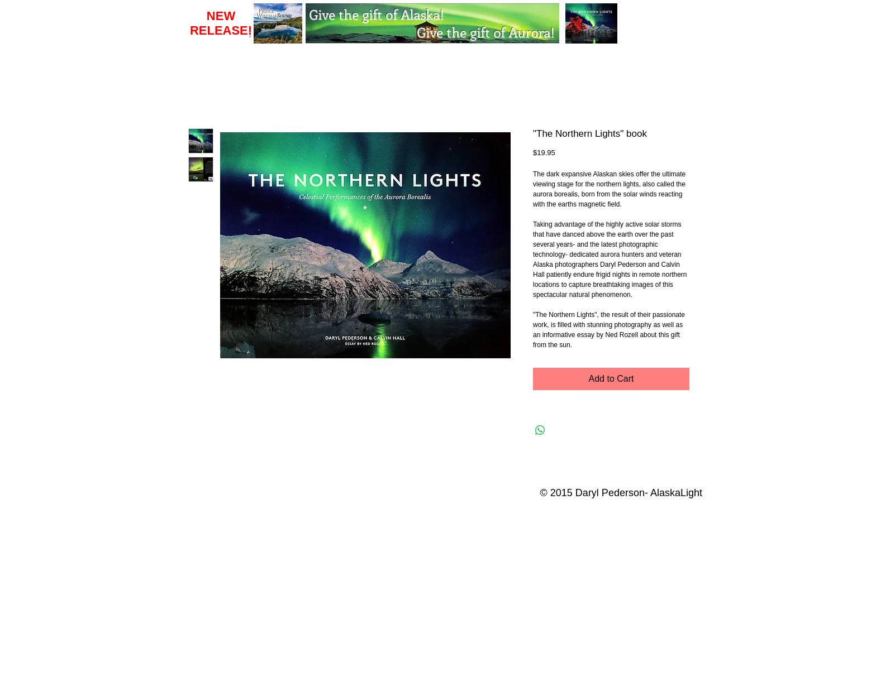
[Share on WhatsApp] (540, 430)
